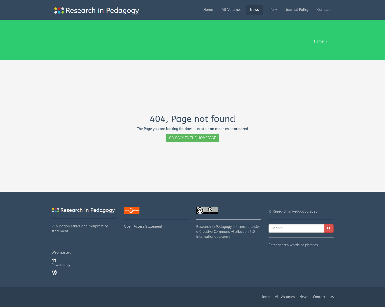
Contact (323, 10)
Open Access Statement (156, 218)
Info (272, 10)
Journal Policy (297, 10)
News (254, 10)
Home (208, 10)
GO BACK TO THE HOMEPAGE (192, 138)
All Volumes (231, 10)
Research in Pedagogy (214, 227)
